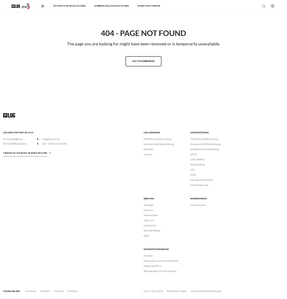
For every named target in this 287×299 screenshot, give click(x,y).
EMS (193, 174)
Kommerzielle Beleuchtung (111, 6)
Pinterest (72, 291)
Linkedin (45, 291)
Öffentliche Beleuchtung (69, 6)
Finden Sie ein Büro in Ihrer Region (25, 153)
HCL (192, 169)
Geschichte (150, 225)
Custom (148, 154)
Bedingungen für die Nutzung (160, 271)
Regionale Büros (153, 265)
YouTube (59, 291)
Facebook (30, 291)
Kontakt (148, 255)
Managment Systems (201, 179)
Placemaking (197, 164)
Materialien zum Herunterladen (161, 260)
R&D (146, 235)
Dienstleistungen (149, 6)
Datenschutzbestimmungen (206, 291)
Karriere (148, 210)
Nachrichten (151, 215)
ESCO (193, 154)
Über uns (149, 220)
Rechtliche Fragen (177, 291)
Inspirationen (198, 205)
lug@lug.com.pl (51, 139)
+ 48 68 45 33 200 (56, 143)
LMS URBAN (197, 159)
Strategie (148, 205)
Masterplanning (199, 185)
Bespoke (148, 149)
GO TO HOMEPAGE (143, 61)
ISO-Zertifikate (152, 230)
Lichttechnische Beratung (204, 149)
